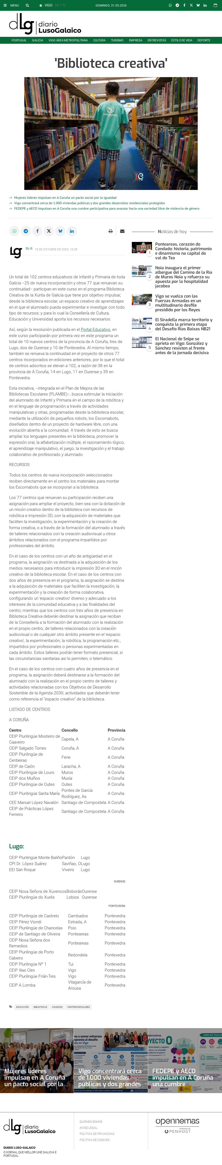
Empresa (135, 40)
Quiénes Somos (91, 1121)
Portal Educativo (95, 329)
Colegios (57, 1007)
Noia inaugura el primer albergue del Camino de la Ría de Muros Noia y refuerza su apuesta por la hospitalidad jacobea (183, 277)
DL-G (29, 248)
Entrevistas (157, 40)
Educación (22, 1007)
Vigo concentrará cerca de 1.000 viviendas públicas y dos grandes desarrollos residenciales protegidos (89, 203)
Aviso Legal (88, 1127)
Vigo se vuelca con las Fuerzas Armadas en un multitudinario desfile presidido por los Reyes (178, 303)
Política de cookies (94, 1140)
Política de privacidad (97, 1134)
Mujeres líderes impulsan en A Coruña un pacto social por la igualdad (65, 197)
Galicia (37, 40)
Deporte (204, 40)
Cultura (99, 40)
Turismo (117, 40)
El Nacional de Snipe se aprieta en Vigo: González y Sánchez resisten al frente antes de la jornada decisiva (182, 345)
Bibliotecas (40, 1007)
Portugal (19, 40)
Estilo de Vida (181, 40)
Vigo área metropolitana (68, 40)
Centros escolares (78, 1007)
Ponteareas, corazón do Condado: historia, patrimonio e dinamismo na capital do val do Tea (183, 251)
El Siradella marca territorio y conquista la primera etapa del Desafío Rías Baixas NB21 (183, 324)
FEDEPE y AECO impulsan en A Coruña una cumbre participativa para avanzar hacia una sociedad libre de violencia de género (106, 208)
